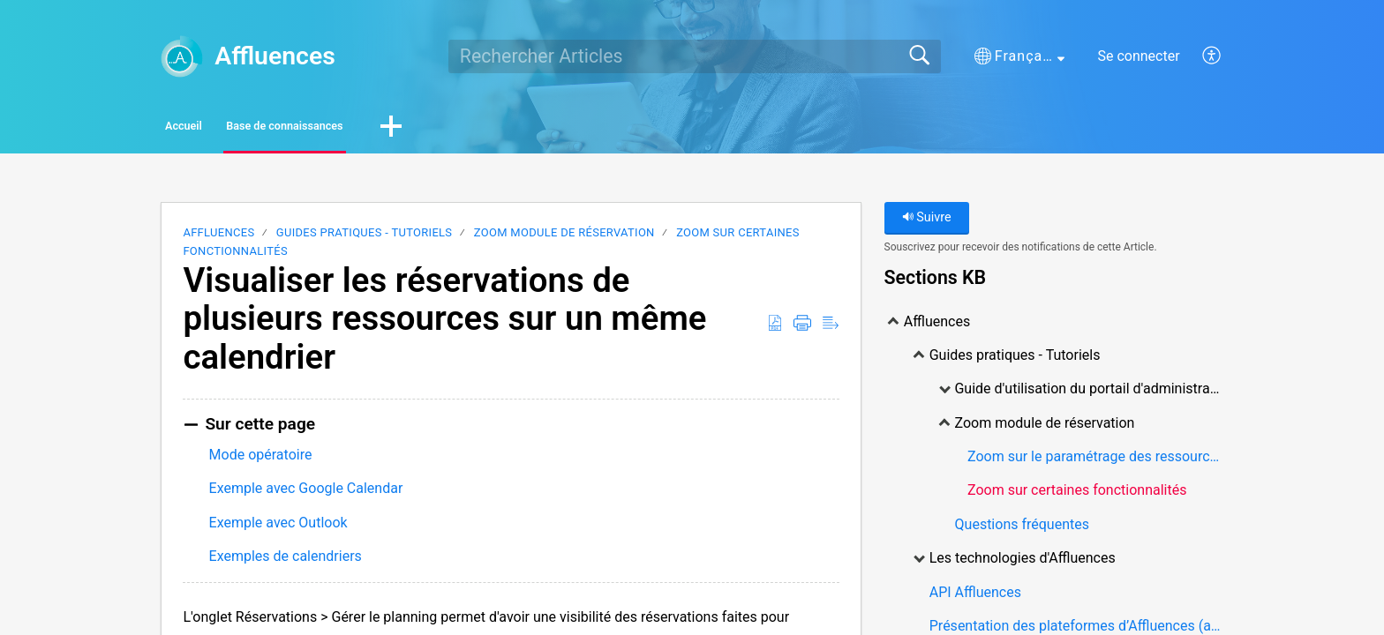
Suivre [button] (927, 222)
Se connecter (1138, 56)
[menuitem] (1201, 56)
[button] (1019, 56)
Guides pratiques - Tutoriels (364, 237)
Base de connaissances (375, 128)
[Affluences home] (182, 56)
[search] (694, 56)
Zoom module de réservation (564, 237)
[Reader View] (830, 329)
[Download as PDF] (775, 329)
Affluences (218, 237)
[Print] (802, 329)
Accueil (215, 128)
